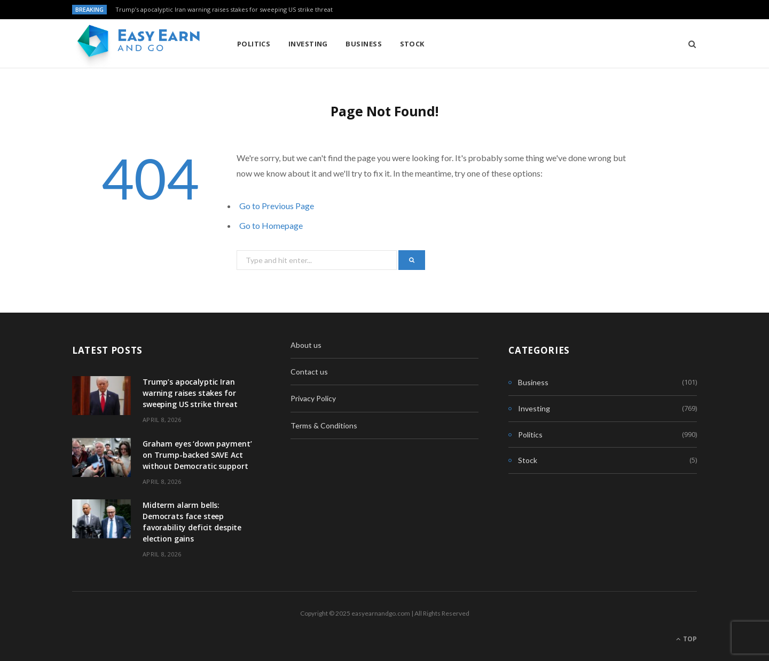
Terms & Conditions (324, 425)
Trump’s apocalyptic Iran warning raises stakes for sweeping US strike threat (224, 9)
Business (364, 44)
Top (686, 638)
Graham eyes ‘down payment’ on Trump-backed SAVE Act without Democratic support (197, 455)
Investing (308, 44)
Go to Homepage (271, 225)
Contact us (309, 371)
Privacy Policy (313, 398)
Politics (254, 44)
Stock (412, 44)
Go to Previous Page (276, 206)
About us (306, 344)
